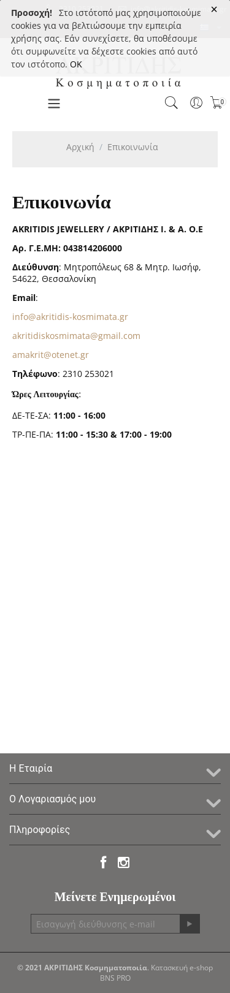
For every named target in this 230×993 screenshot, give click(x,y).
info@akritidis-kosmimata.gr (70, 316)
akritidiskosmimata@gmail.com (76, 335)
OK (76, 64)
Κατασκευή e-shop (182, 967)
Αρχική (80, 147)
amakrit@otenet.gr (50, 354)
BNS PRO (115, 978)
